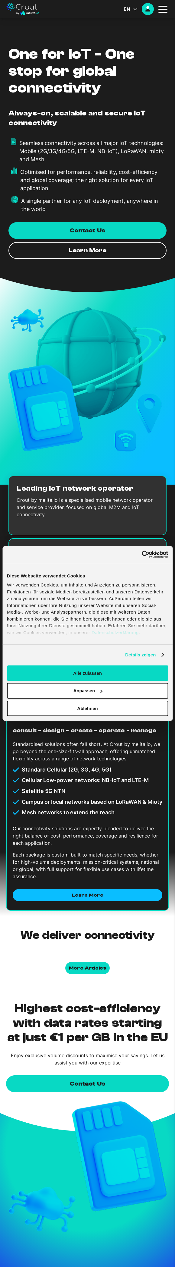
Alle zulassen (87, 672)
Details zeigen (140, 654)
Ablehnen (87, 708)
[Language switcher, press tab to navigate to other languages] (133, 9)
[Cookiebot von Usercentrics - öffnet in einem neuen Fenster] (141, 554)
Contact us (87, 1083)
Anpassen (87, 690)
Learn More (87, 895)
